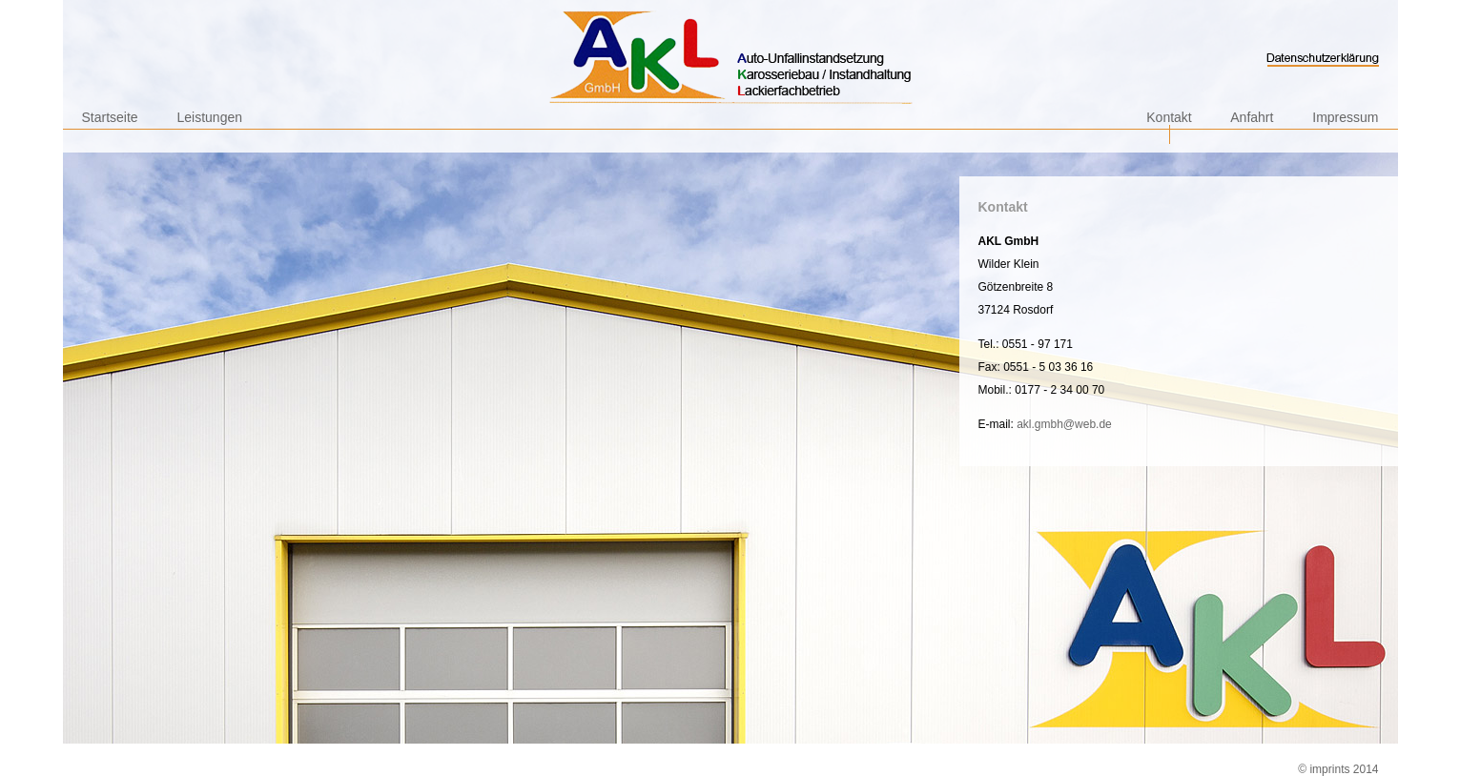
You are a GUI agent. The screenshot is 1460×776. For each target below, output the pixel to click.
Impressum (1345, 117)
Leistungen (210, 117)
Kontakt (1168, 117)
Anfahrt (1251, 117)
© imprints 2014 (1338, 769)
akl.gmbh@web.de (1064, 424)
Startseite (110, 117)
